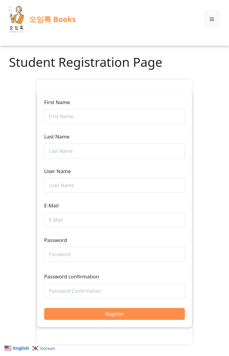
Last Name (56, 136)
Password (55, 240)
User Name (57, 171)
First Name (57, 102)
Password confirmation (71, 276)
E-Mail (51, 205)
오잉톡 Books (52, 19)
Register (114, 314)
